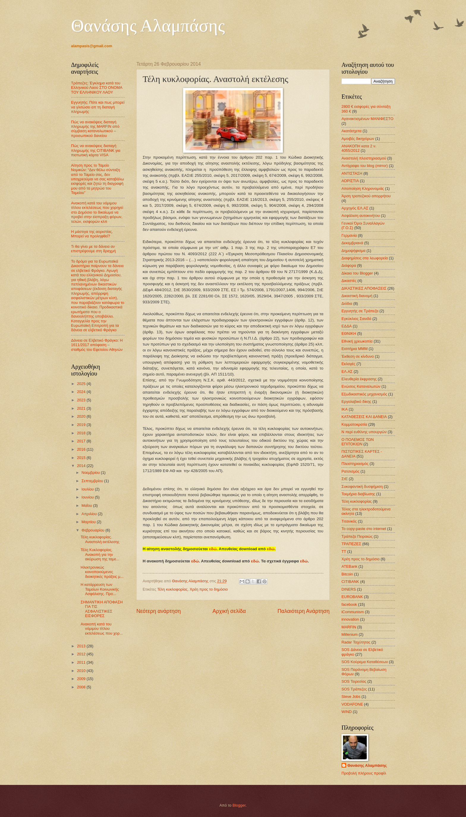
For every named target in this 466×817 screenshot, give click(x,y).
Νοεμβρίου (91, 472)
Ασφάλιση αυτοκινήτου (360, 215)
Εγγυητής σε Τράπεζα (359, 311)
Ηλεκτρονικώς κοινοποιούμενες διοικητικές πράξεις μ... (102, 572)
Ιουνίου (88, 497)
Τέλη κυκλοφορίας (172, 589)
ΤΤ (343, 551)
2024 (81, 391)
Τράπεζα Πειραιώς (357, 536)
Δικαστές (348, 280)
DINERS (348, 589)
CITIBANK (350, 581)
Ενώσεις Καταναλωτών (360, 386)
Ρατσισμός (350, 471)
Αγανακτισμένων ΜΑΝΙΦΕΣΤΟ (367, 118)
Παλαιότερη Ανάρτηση (304, 611)
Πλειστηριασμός (355, 463)
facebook (349, 604)
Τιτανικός (349, 521)
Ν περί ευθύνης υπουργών (364, 432)
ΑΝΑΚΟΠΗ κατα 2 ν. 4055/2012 (358, 148)
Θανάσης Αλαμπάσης (148, 25)
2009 (81, 678)
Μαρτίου (89, 522)
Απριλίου (89, 514)
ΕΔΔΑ (346, 326)
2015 (81, 457)
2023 (81, 400)
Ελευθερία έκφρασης (359, 379)
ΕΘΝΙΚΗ (348, 333)
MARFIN (348, 627)
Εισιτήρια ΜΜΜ (354, 348)
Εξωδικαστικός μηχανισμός (364, 394)
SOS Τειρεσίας (353, 681)
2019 (81, 424)
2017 (81, 441)
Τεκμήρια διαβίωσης (358, 494)
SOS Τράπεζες (354, 689)
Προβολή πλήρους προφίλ (363, 773)
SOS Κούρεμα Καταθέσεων (364, 662)
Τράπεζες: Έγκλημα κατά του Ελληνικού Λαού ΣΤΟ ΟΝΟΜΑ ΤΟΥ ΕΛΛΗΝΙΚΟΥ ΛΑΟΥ (96, 87)
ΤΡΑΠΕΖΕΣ (351, 544)
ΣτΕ (344, 479)
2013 (81, 646)
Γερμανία (349, 235)
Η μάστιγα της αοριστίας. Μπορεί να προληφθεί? (92, 233)
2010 (81, 670)
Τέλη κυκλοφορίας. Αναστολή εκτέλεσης (100, 539)
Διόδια (346, 303)
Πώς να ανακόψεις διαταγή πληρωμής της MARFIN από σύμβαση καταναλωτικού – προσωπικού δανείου (95, 129)
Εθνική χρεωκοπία (357, 341)
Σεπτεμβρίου (92, 481)
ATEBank (349, 566)
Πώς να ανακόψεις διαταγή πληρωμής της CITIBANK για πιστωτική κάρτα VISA (95, 150)
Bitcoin (347, 574)
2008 (81, 687)
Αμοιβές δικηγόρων (357, 138)
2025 (81, 383)
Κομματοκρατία (354, 424)
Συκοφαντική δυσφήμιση (362, 486)
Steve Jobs (350, 696)
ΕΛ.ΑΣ (346, 371)
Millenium (349, 634)
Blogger (238, 805)
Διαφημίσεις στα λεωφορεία (364, 258)
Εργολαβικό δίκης (356, 401)
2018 (81, 433)
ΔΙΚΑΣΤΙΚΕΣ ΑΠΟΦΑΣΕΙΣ (363, 288)
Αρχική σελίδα (229, 611)
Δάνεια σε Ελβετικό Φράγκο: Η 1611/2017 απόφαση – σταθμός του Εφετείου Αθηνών (97, 345)
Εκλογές (348, 364)
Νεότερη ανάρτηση (158, 611)
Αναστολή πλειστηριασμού (363, 158)
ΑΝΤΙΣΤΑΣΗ (351, 173)
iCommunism (352, 612)
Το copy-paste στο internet (363, 528)
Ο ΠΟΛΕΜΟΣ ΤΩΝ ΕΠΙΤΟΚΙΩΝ (357, 441)
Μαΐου (87, 505)
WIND (346, 711)
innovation (350, 619)
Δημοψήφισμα (353, 250)
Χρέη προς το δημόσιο (209, 589)
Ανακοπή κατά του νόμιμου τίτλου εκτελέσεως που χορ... (102, 628)
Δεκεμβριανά (352, 243)
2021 (81, 408)
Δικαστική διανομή (356, 296)
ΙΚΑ (344, 409)
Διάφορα (348, 265)
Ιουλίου (88, 489)
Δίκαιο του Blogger (357, 273)
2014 (81, 465)
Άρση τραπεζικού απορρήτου (366, 196)
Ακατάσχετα (351, 131)
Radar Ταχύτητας (355, 642)
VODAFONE (352, 704)
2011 (81, 662)
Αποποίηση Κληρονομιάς (362, 188)
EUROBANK (352, 596)
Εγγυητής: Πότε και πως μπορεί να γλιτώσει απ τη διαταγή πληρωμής (98, 107)
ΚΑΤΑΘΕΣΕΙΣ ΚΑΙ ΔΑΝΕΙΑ (364, 416)
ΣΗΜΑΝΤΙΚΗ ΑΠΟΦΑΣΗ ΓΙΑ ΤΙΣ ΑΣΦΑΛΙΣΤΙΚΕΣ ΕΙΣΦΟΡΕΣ (102, 609)
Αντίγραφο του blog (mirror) (364, 165)
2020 (81, 416)
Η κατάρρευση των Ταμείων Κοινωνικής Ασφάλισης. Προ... (100, 589)
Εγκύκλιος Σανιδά (356, 318)
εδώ (213, 549)
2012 (81, 654)
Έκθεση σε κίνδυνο (357, 356)
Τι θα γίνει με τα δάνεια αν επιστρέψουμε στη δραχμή (93, 248)
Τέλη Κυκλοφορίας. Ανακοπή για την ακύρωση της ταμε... (100, 554)
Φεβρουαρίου (93, 530)
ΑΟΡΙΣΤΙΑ (350, 181)
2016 (81, 449)
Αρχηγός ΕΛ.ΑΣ (355, 208)
